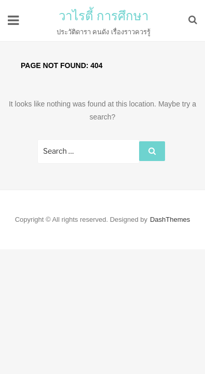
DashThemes (170, 219)
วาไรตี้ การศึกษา (104, 16)
